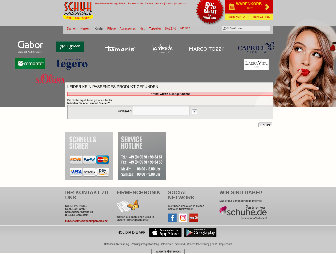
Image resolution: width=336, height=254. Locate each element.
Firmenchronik (135, 3)
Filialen (122, 3)
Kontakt (169, 3)
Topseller (155, 28)
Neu (142, 28)
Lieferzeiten (166, 244)
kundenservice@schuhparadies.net (86, 221)
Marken (185, 28)
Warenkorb (249, 4)
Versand (159, 3)
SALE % (170, 28)
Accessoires (128, 28)
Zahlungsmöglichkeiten (144, 244)
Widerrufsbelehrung (198, 244)
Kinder (99, 28)
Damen (71, 28)
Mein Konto (237, 16)
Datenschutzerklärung (116, 244)
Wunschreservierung (106, 3)
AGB (214, 244)
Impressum (181, 3)
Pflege (111, 28)
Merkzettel (261, 16)
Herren (85, 28)
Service (149, 3)
